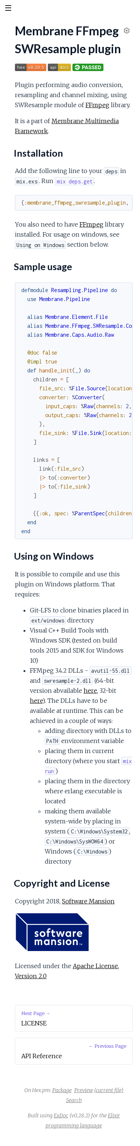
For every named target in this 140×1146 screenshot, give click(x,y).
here (90, 690)
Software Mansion (88, 901)
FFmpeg (97, 105)
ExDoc (61, 1115)
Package (62, 1090)
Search (74, 1100)
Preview (83, 1090)
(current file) (109, 1090)
